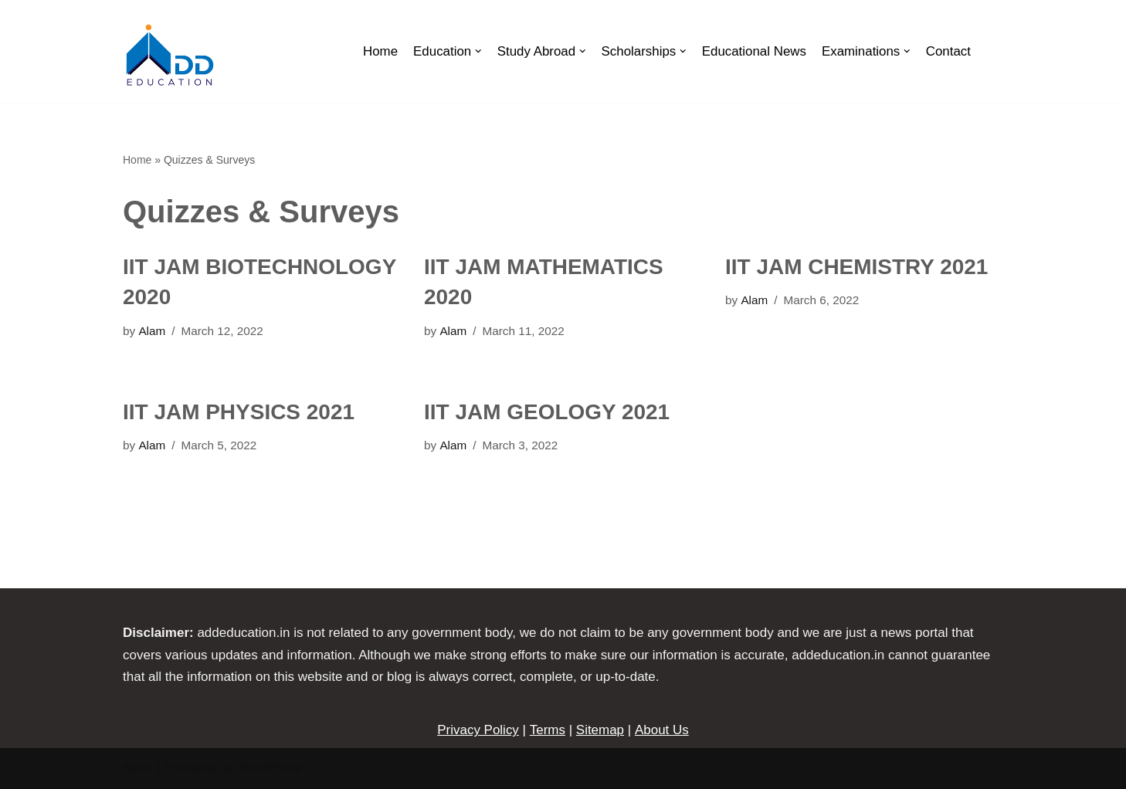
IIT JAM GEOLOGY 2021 (547, 412)
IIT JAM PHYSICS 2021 (238, 412)
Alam (151, 330)
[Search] (986, 51)
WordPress (269, 767)
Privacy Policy (479, 730)
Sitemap (600, 730)
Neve (138, 767)
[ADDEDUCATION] (169, 55)
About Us (661, 730)
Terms (547, 730)
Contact (948, 51)
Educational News (752, 51)
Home (377, 51)
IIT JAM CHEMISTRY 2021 (857, 267)
